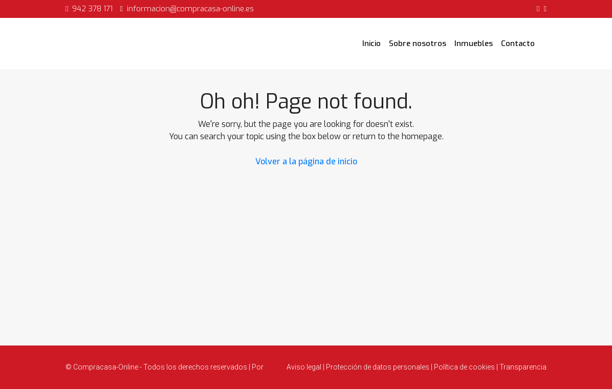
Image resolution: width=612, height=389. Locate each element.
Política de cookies (464, 367)
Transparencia (522, 367)
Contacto (518, 43)
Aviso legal (305, 367)
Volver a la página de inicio (306, 161)
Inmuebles (473, 43)
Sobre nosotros (417, 43)
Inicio (371, 43)
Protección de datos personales (377, 367)
